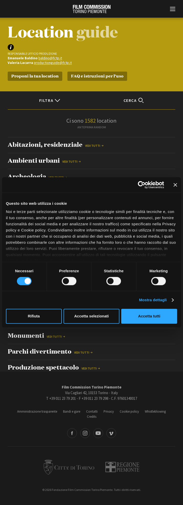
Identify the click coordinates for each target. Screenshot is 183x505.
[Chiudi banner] (175, 185)
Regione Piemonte (122, 467)
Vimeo (111, 433)
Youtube (98, 433)
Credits (91, 416)
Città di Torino (69, 467)
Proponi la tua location (35, 75)
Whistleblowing (155, 411)
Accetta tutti (149, 316)
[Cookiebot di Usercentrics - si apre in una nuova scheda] (141, 185)
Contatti (92, 411)
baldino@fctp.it (50, 58)
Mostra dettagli (153, 300)
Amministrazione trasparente (37, 411)
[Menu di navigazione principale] (172, 9)
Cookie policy (129, 411)
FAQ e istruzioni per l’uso (97, 75)
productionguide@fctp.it (53, 62)
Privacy (109, 411)
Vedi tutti (92, 146)
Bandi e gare (71, 411)
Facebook (72, 433)
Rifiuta (34, 316)
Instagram (85, 433)
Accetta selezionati (91, 316)
